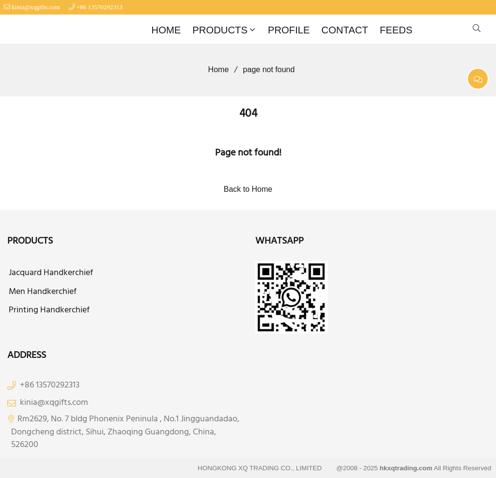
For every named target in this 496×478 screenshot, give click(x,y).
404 (248, 114)
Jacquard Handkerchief (51, 273)
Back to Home (248, 189)
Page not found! (248, 153)
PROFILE (289, 30)
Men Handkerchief (43, 292)
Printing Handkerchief (49, 310)
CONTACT (345, 30)
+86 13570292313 (100, 7)
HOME (166, 30)
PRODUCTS (224, 30)
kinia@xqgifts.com (36, 7)
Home (215, 69)
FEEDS (396, 30)
